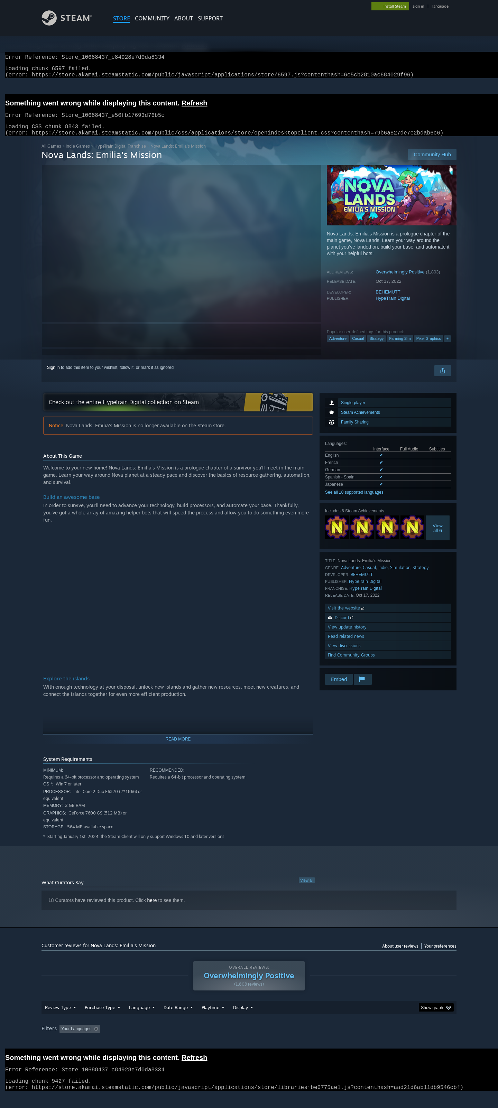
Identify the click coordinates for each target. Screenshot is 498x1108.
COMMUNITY (152, 18)
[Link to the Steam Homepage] (72, 24)
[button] (64, 1041)
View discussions (344, 654)
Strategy (376, 347)
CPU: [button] (343, 1042)
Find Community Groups (351, 663)
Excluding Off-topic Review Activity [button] (146, 1042)
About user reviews (400, 954)
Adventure (338, 347)
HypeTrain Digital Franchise (120, 154)
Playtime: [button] (199, 1042)
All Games (51, 154)
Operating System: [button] (307, 1042)
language (440, 6)
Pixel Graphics (428, 347)
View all (306, 888)
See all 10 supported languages (354, 500)
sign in (418, 6)
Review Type (58, 1020)
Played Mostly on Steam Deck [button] (249, 1042)
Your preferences (440, 954)
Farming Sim (400, 347)
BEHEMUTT (388, 300)
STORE (121, 18)
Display (240, 1020)
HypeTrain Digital (393, 306)
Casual (358, 347)
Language (139, 1020)
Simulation (400, 575)
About (183, 18)
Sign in (53, 375)
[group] (249, 1042)
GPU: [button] (366, 1042)
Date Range (176, 1020)
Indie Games (78, 154)
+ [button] (447, 347)
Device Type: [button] (396, 1042)
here (152, 908)
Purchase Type (100, 1020)
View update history (347, 635)
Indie (383, 575)
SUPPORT (210, 18)
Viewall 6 (438, 536)
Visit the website (347, 616)
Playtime (210, 1020)
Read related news (346, 644)
